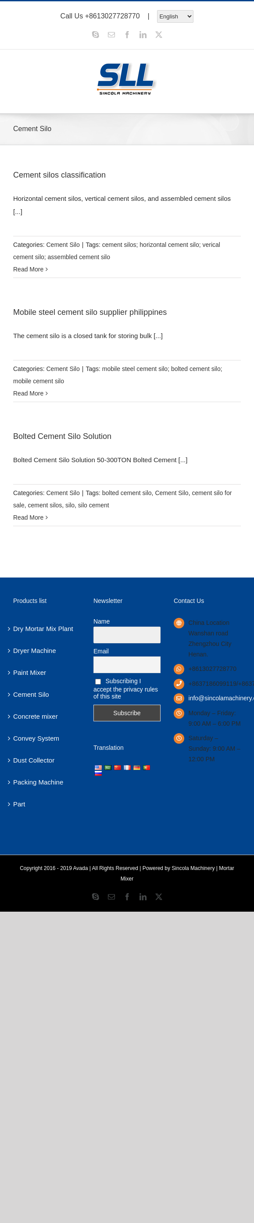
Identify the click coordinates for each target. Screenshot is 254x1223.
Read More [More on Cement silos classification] (28, 269)
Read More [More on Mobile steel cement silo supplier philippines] (28, 393)
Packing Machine (38, 782)
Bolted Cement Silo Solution (62, 436)
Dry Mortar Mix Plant (43, 628)
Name (101, 621)
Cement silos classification (59, 175)
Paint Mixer (29, 672)
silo (70, 505)
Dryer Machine (34, 650)
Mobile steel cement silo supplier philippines (90, 312)
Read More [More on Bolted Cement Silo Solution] (28, 517)
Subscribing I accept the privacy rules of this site (125, 688)
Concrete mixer (35, 716)
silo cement (93, 505)
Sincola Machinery (193, 868)
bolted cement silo (127, 492)
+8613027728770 (112, 15)
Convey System (36, 738)
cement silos (45, 505)
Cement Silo (62, 244)
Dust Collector (33, 760)
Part (19, 804)
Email (101, 651)
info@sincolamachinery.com (215, 698)
